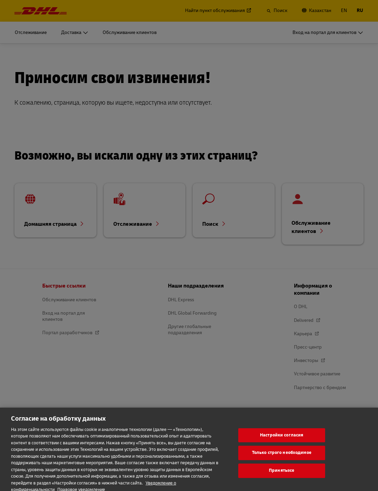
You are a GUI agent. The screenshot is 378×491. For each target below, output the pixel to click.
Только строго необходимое (281, 460)
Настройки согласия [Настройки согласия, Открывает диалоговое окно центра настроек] (281, 442)
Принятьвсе (281, 478)
